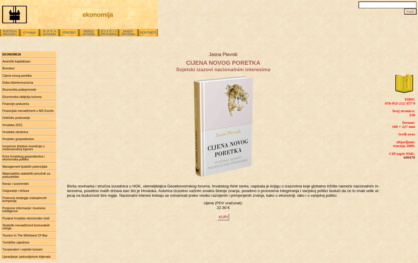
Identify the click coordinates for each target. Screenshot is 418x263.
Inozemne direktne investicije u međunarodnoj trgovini (23, 147)
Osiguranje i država (15, 190)
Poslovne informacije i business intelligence (24, 209)
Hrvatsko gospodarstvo (18, 139)
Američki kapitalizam (16, 61)
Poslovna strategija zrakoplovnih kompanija (24, 199)
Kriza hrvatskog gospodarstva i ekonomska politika (23, 158)
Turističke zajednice (15, 242)
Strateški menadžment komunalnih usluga (26, 226)
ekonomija (11, 54)
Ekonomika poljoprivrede (19, 89)
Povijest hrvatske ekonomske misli (25, 218)
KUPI (223, 217)
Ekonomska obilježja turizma (22, 97)
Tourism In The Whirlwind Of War (25, 235)
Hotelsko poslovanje (16, 117)
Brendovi (8, 68)
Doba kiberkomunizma (17, 82)
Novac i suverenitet (15, 183)
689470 (409, 157)
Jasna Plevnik (223, 54)
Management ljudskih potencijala (24, 166)
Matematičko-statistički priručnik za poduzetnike (26, 175)
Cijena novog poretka (17, 75)
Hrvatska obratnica (15, 132)
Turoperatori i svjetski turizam (22, 249)
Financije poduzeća (15, 103)
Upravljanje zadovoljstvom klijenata (26, 256)
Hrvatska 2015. (12, 125)
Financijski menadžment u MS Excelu (28, 110)
